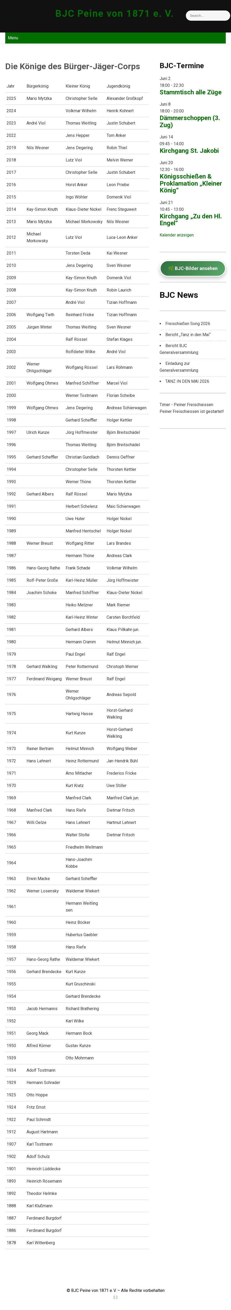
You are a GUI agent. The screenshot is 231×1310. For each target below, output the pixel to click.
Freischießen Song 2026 (187, 323)
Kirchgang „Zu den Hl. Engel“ (191, 220)
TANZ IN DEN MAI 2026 (187, 381)
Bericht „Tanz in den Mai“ (188, 334)
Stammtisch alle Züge (191, 92)
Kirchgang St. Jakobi (189, 150)
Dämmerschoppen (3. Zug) (190, 121)
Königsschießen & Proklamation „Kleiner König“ (191, 183)
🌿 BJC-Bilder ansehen (193, 268)
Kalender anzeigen (177, 235)
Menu (13, 37)
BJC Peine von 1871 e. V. (114, 13)
